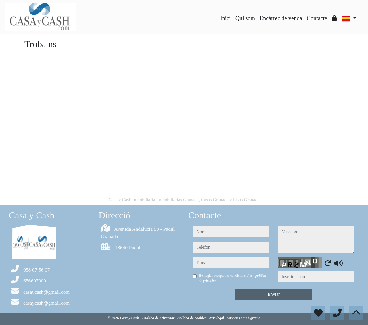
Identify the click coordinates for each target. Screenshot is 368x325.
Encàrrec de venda (281, 18)
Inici (225, 18)
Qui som (245, 18)
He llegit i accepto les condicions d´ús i (232, 278)
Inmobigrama (249, 318)
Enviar (274, 294)
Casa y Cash (130, 318)
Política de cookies (192, 318)
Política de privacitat (158, 318)
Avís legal (217, 318)
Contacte (317, 18)
